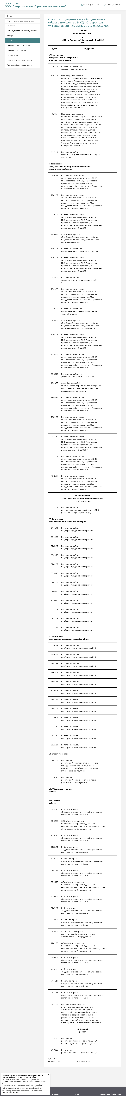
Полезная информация (16, 50)
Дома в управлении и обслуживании (22, 31)
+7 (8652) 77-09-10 (112, 5)
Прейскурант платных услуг (18, 45)
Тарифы (10, 36)
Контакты (11, 26)
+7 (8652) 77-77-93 (90, 5)
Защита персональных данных (19, 60)
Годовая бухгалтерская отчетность (21, 21)
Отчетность (12, 41)
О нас (9, 16)
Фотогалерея (12, 55)
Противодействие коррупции (19, 65)
